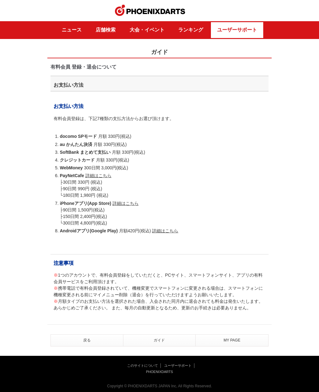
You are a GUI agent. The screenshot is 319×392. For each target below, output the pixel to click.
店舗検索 (106, 29)
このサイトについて (142, 365)
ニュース (72, 29)
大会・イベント (147, 29)
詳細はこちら (98, 175)
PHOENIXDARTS (150, 11)
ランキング (190, 29)
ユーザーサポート (237, 29)
